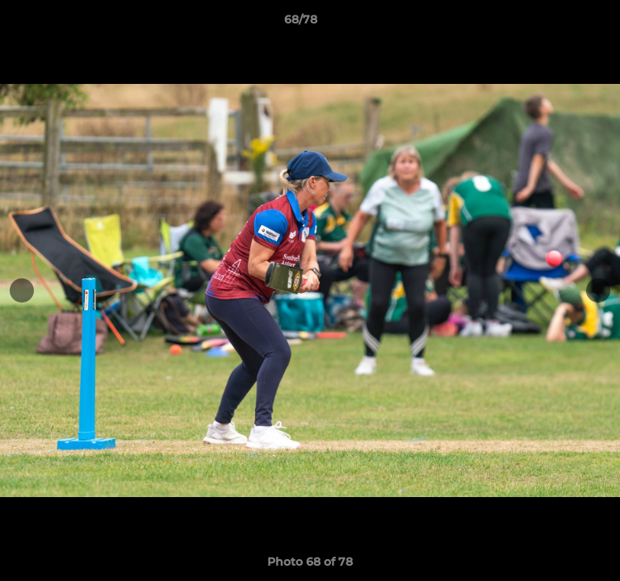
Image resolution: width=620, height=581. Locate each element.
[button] (562, 23)
